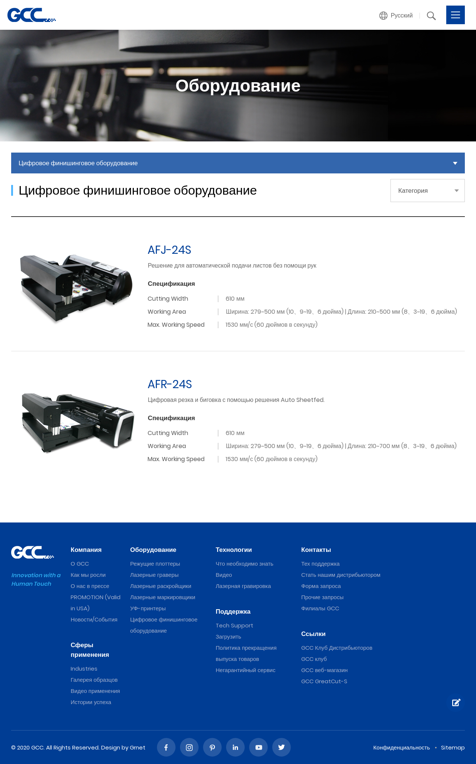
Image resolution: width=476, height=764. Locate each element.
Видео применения (95, 691)
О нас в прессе (90, 586)
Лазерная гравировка (243, 586)
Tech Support (234, 625)
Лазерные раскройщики (160, 586)
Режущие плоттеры (155, 564)
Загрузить (228, 636)
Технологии (234, 549)
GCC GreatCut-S (324, 681)
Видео (224, 575)
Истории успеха (91, 702)
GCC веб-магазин (324, 670)
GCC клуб (314, 659)
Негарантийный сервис (246, 670)
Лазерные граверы (154, 575)
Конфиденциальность (401, 747)
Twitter (281, 747)
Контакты (316, 549)
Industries (84, 668)
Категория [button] (413, 190)
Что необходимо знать (244, 564)
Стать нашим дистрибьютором (340, 575)
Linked (235, 747)
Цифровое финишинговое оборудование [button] (78, 163)
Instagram (189, 747)
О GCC (80, 564)
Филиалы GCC (320, 608)
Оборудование (153, 549)
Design (110, 747)
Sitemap (453, 747)
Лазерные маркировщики (162, 597)
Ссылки (313, 633)
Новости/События (94, 619)
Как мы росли (88, 575)
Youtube (258, 747)
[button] (396, 15)
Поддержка (233, 611)
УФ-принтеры (148, 608)
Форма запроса (321, 586)
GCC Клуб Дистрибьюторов (336, 648)
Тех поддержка (320, 564)
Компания (86, 549)
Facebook (166, 747)
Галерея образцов (94, 680)
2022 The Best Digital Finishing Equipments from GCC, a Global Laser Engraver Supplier (31, 14)
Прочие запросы (322, 597)
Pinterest (212, 747)
